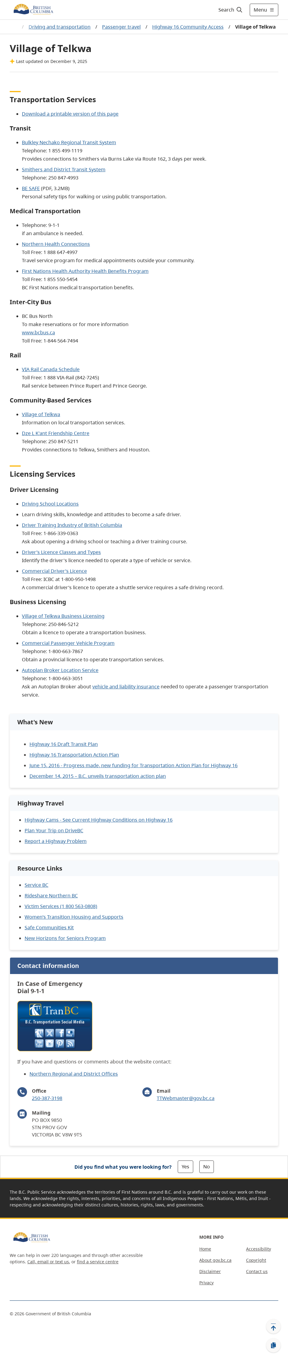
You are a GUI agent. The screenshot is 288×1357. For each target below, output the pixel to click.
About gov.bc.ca (215, 1260)
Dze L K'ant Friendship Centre (55, 433)
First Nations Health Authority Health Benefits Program (85, 271)
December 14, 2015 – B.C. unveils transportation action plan (97, 776)
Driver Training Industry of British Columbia (72, 525)
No (206, 1166)
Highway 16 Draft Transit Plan (63, 744)
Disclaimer (210, 1271)
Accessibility (258, 1249)
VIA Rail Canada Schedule (51, 369)
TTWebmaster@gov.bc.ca (185, 1098)
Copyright (256, 1260)
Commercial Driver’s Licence (54, 571)
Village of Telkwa (41, 414)
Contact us (257, 1271)
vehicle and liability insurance (125, 686)
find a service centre (97, 1262)
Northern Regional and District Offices (73, 1073)
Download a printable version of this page (70, 113)
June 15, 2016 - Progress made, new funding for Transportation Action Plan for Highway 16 (133, 765)
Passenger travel (121, 26)
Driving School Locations (50, 503)
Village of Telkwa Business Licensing (63, 616)
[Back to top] (273, 1326)
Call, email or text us (48, 1262)
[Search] (231, 10)
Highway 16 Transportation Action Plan (74, 754)
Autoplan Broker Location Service (60, 670)
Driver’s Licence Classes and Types (61, 552)
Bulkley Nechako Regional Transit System (69, 142)
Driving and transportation (60, 26)
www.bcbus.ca (38, 332)
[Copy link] (273, 1345)
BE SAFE (31, 188)
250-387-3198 (47, 1098)
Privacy (206, 1283)
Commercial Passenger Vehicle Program (68, 643)
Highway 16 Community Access (188, 26)
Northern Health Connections (56, 244)
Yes (185, 1166)
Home (205, 1249)
